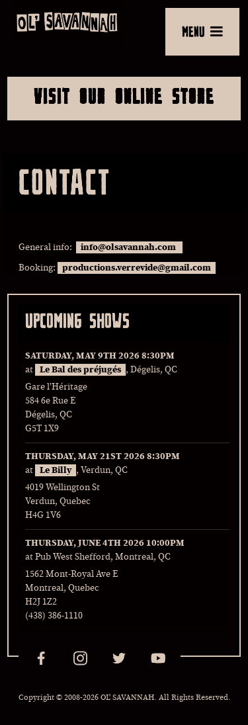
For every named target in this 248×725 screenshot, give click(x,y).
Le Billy (55, 470)
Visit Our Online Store (124, 95)
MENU (202, 31)
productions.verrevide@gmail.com (136, 268)
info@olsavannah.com (129, 247)
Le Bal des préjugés (80, 369)
